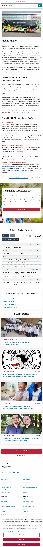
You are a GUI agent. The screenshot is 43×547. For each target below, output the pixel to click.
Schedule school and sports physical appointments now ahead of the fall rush (18, 408)
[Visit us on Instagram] (18, 473)
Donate (3, 511)
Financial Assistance (6, 487)
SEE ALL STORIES (21, 455)
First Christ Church (21, 266)
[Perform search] (40, 5)
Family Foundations (10, 301)
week (9, 239)
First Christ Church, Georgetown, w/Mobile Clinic (27, 283)
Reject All (21, 543)
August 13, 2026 (35, 269)
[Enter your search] (21, 5)
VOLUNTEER (21, 209)
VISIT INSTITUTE (21, 214)
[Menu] (2, 1)
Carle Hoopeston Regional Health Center (25, 273)
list (17, 239)
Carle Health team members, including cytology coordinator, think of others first (21, 440)
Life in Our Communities (28, 506)
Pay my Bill (3, 482)
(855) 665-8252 (12, 525)
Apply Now (25, 511)
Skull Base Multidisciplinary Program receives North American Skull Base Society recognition (20, 375)
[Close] (40, 529)
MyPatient (26, 492)
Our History (4, 501)
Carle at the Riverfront (21, 254)
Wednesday (6, 257)
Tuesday (5, 251)
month (4, 239)
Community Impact (5, 504)
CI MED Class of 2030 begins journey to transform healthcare (18, 343)
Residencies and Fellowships (30, 487)
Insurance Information (6, 484)
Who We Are (4, 498)
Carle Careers (26, 498)
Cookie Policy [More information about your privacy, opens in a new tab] (13, 535)
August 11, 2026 (35, 251)
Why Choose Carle (27, 504)
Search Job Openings (28, 501)
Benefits (25, 509)
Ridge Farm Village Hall (23, 260)
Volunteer (3, 514)
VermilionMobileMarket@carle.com (24, 113)
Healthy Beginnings (10, 304)
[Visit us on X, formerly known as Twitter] (6, 473)
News (2, 509)
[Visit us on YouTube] (14, 473)
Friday (4, 280)
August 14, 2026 (35, 280)
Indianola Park (20, 263)
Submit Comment (6, 470)
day (14, 239)
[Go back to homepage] (20, 1)
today (12, 236)
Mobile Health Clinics (10, 307)
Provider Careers (27, 482)
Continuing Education (28, 490)
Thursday (6, 269)
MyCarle (3, 490)
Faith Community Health (11, 298)
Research (25, 484)
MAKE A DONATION (21, 450)
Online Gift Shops (5, 492)
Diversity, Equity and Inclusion (8, 506)
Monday (5, 245)
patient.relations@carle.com (28, 525)
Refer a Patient (26, 479)
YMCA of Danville (19, 248)
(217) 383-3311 (22, 467)
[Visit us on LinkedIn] (10, 473)
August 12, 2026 (35, 257)
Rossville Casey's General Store (23, 277)
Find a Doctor (4, 479)
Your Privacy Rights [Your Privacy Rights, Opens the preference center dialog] (21, 539)
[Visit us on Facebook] (2, 473)
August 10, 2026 (35, 245)
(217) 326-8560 (30, 523)
